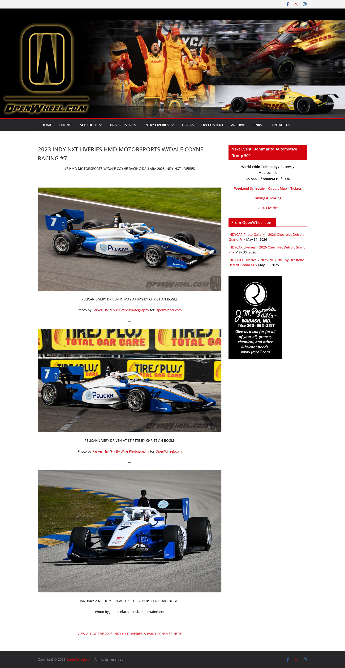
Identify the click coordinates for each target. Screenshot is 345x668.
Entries (66, 125)
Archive (238, 125)
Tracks (187, 125)
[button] (99, 125)
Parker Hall (101, 310)
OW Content (212, 125)
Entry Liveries (156, 125)
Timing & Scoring (267, 198)
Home (47, 125)
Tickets (296, 188)
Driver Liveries (123, 125)
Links (257, 125)
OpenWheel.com (168, 310)
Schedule (88, 125)
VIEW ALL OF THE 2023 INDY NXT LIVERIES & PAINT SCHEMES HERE (130, 633)
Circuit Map (277, 188)
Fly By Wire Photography (130, 310)
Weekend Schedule (249, 188)
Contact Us (280, 125)
